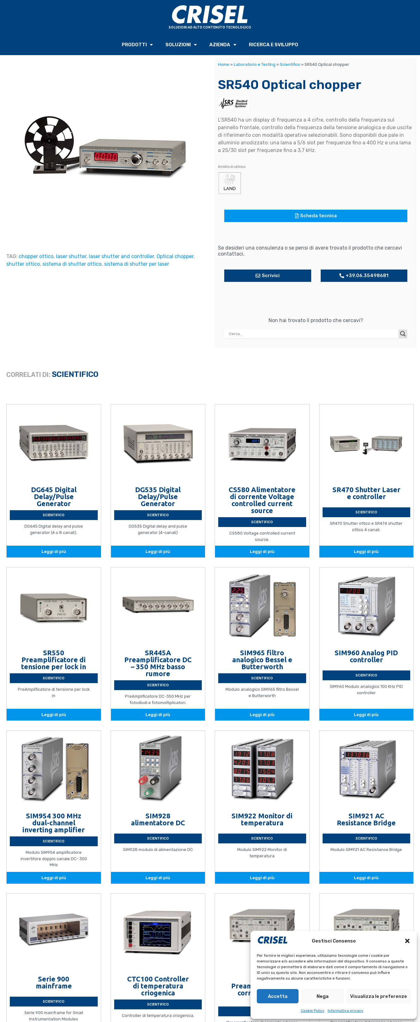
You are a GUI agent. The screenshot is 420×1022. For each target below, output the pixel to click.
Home (223, 64)
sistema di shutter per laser (136, 264)
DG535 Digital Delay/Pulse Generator (158, 496)
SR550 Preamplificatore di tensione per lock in (53, 659)
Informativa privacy (345, 1010)
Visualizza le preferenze (378, 996)
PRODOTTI (137, 44)
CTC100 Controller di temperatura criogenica (158, 986)
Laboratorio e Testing (254, 64)
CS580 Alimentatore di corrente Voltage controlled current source (262, 500)
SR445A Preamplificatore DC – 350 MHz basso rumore (158, 663)
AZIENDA (222, 44)
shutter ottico (23, 264)
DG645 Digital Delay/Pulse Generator (54, 496)
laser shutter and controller (121, 256)
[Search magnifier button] (402, 333)
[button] (407, 941)
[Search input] (313, 333)
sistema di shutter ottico (72, 264)
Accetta (277, 996)
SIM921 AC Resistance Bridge (366, 819)
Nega (323, 996)
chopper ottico (36, 256)
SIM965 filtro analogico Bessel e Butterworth (262, 659)
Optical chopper (175, 256)
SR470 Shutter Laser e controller (366, 493)
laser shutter (71, 256)
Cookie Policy (312, 1010)
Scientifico (290, 64)
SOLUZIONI (181, 44)
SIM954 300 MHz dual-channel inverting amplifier (53, 823)
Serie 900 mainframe (54, 982)
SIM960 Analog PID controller (366, 656)
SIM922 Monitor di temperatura (262, 819)
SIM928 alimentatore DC (158, 819)
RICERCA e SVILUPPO (273, 45)
